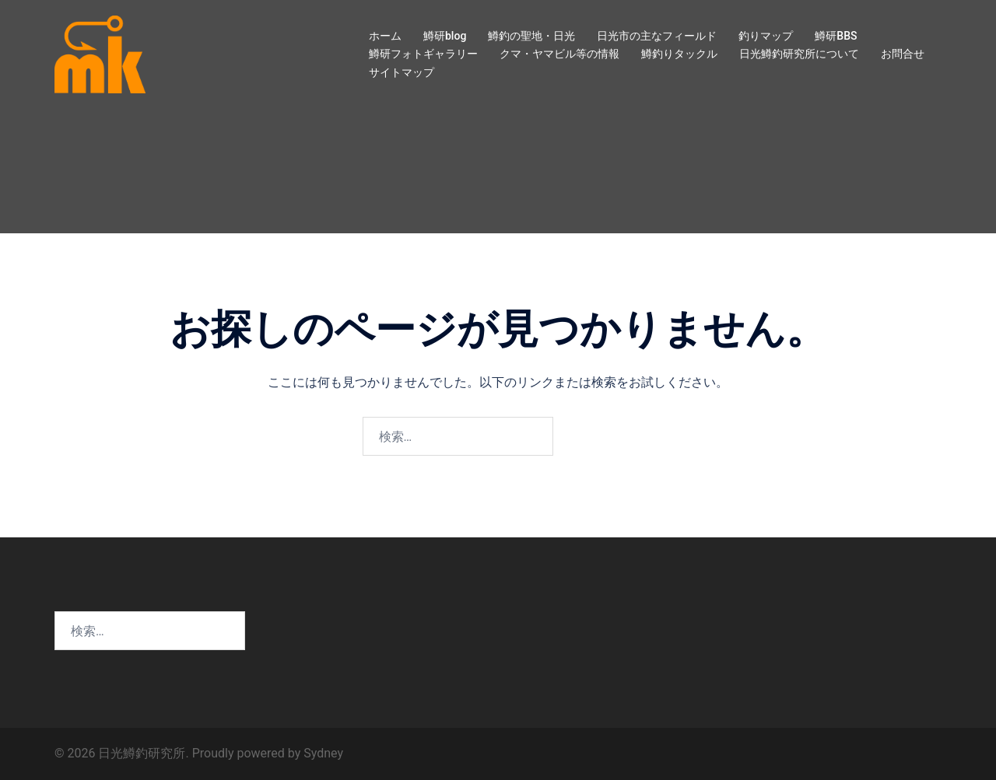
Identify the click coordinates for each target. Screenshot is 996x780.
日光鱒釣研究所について (799, 53)
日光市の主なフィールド (657, 36)
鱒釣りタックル (679, 53)
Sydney (323, 753)
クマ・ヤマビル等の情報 (559, 53)
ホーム (385, 36)
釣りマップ (765, 36)
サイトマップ (401, 72)
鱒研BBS (836, 36)
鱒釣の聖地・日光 (531, 36)
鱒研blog (444, 36)
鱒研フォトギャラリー (423, 53)
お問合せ (902, 53)
